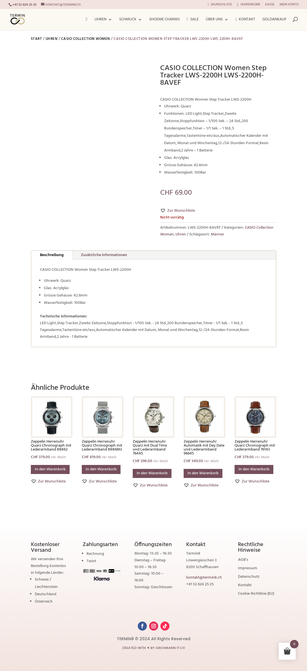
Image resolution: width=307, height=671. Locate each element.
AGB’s (243, 560)
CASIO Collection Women (85, 39)
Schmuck (127, 20)
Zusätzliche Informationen (104, 255)
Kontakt (245, 20)
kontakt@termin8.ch (204, 577)
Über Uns (214, 20)
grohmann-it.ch (170, 648)
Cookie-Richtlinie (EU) (256, 594)
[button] (177, 210)
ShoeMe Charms (164, 20)
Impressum (247, 569)
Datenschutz (248, 577)
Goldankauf (274, 20)
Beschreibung (52, 255)
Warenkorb (248, 5)
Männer (217, 234)
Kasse (269, 5)
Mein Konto (289, 5)
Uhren (100, 20)
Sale (193, 20)
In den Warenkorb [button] (50, 469)
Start (36, 39)
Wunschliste (220, 5)
